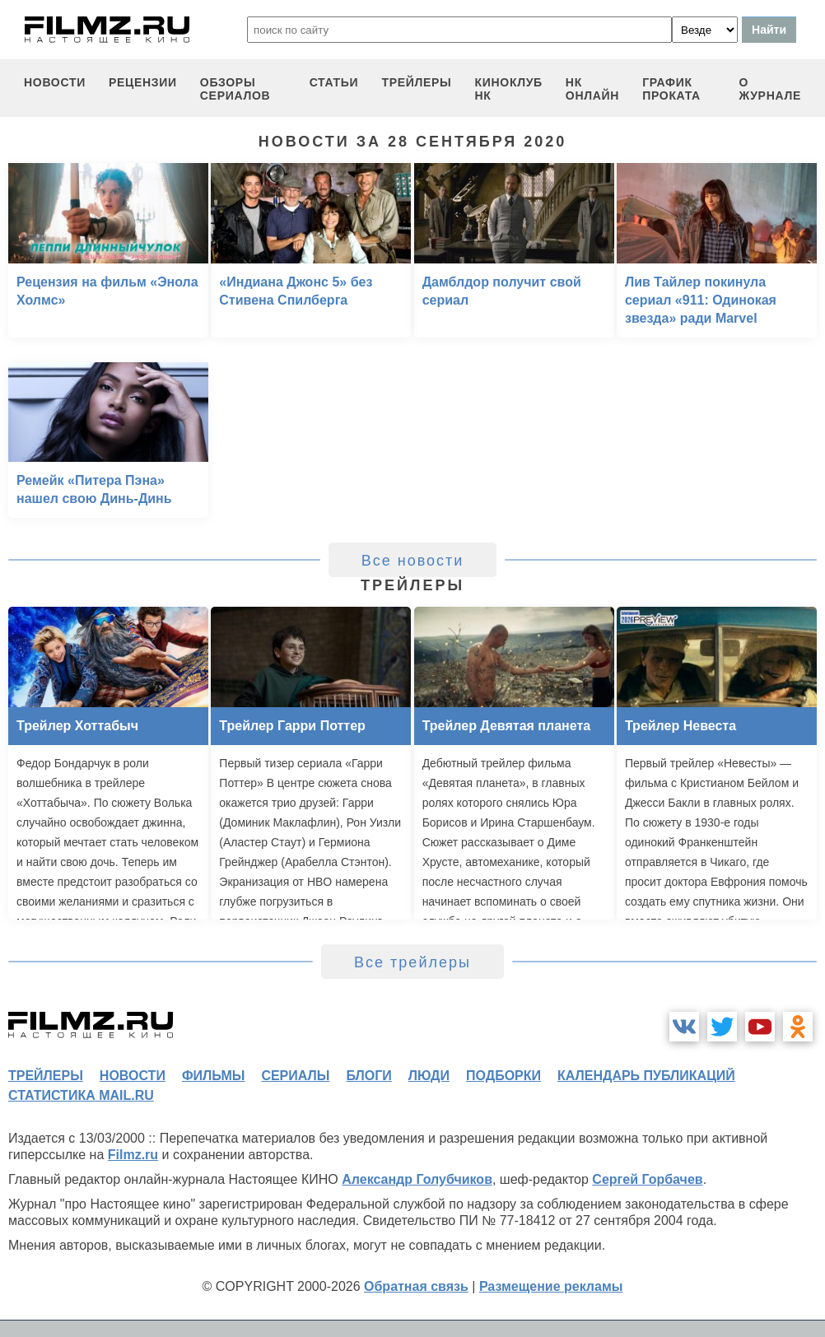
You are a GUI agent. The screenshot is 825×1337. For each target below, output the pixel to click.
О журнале (770, 89)
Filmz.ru (133, 1155)
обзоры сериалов (235, 89)
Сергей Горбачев (647, 1179)
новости (55, 82)
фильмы (213, 1076)
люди (429, 1076)
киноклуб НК (509, 89)
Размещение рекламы (551, 1286)
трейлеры (416, 82)
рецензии (143, 82)
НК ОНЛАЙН (592, 89)
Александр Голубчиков (417, 1179)
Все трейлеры (412, 962)
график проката (671, 89)
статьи (334, 82)
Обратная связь (416, 1286)
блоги (368, 1076)
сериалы (295, 1076)
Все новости (412, 560)
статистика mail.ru (81, 1095)
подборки (503, 1076)
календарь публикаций (646, 1076)
